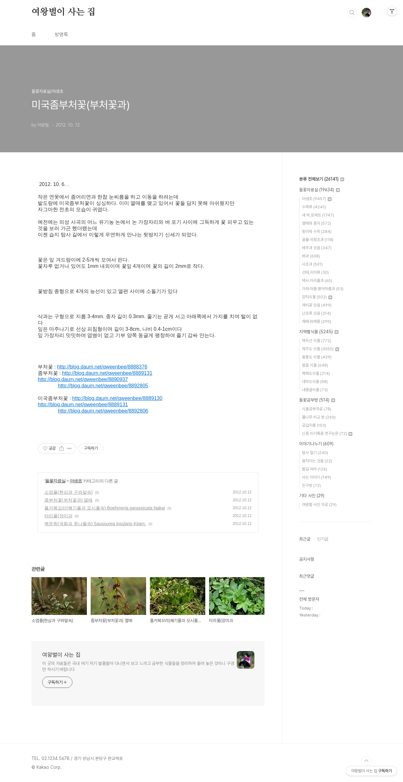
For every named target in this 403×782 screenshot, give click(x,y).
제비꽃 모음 (317, 305)
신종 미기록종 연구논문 (327, 433)
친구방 (311, 485)
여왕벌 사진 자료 (319, 504)
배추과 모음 (317, 247)
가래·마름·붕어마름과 (322, 288)
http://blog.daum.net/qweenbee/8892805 (103, 385)
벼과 (311, 256)
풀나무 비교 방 (319, 417)
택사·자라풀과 (317, 280)
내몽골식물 (315, 389)
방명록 (61, 34)
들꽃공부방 (317, 399)
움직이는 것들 (317, 461)
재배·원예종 (316, 321)
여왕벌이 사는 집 (63, 12)
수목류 (314, 207)
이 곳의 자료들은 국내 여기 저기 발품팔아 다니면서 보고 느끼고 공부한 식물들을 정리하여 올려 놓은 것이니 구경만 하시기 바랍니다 (138, 666)
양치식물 (317, 297)
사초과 (312, 264)
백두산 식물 (316, 340)
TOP (366, 761)
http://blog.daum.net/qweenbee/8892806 (103, 411)
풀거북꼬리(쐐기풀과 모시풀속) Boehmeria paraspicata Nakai (104, 507)
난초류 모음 (316, 313)
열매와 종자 (316, 223)
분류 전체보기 (321, 179)
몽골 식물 (315, 365)
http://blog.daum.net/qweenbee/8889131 (107, 373)
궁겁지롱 (314, 425)
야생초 (76, 480)
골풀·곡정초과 (317, 239)
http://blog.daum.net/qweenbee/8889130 (117, 398)
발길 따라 (314, 469)
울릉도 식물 (317, 357)
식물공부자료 (316, 409)
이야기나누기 (316, 443)
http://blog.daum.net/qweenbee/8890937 (83, 379)
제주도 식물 (320, 348)
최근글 (304, 539)
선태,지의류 (315, 272)
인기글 (322, 539)
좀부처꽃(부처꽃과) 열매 (68, 500)
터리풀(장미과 (58, 515)
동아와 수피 (317, 231)
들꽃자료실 (55, 480)
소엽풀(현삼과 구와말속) (68, 492)
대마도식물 (315, 381)
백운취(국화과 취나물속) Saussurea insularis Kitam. (95, 523)
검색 (352, 12)
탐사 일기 (315, 452)
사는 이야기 (316, 477)
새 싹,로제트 (318, 215)
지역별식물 (318, 331)
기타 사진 (311, 495)
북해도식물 (316, 373)
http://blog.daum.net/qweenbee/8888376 (102, 366)
